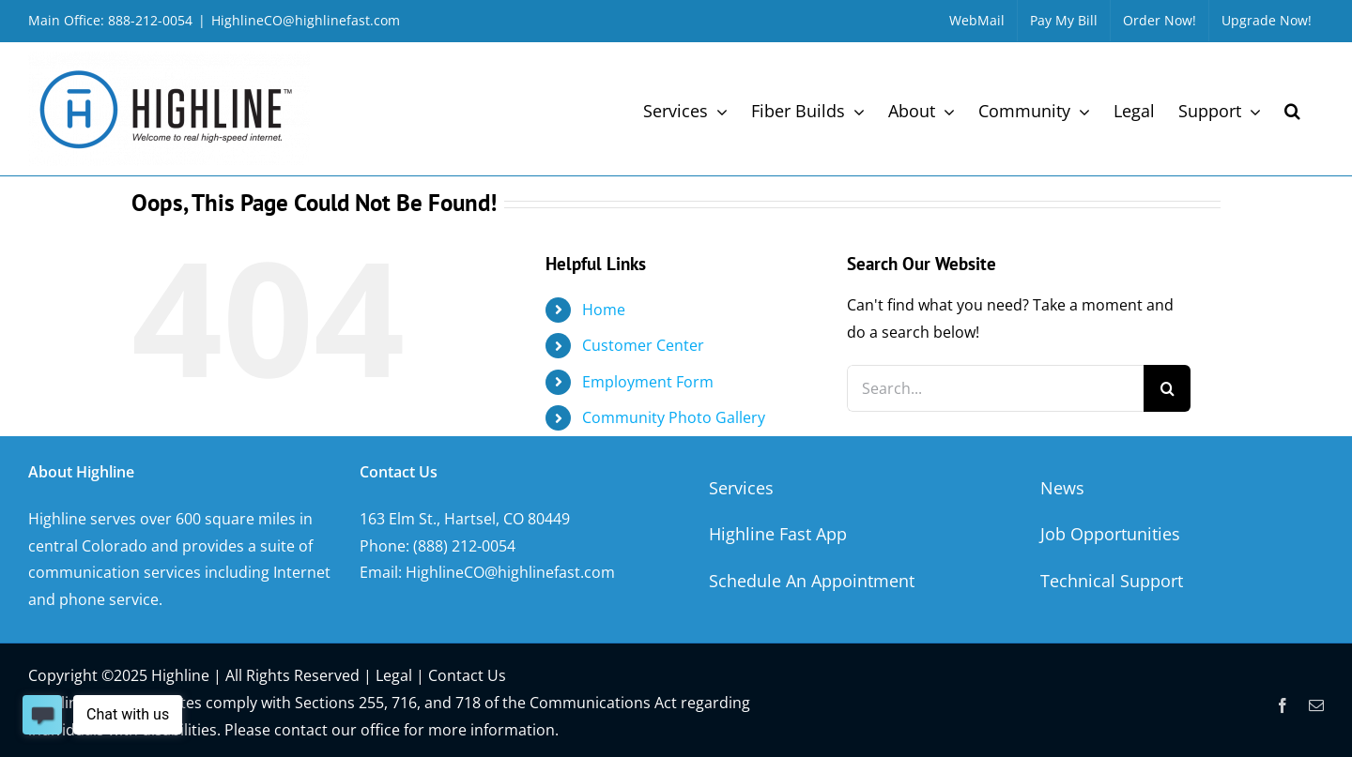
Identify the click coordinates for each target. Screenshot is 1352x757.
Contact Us (467, 675)
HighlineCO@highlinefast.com (305, 20)
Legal (394, 675)
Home (603, 309)
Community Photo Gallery (673, 417)
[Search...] (996, 388)
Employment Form (648, 381)
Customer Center (643, 345)
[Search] (1167, 388)
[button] (1292, 108)
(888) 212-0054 (464, 546)
